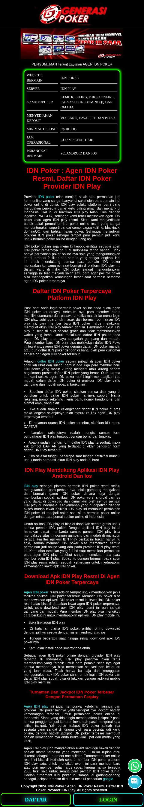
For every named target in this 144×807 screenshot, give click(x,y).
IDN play (31, 486)
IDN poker (46, 197)
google (108, 779)
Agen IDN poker (36, 592)
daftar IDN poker (50, 361)
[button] (134, 781)
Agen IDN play (36, 706)
